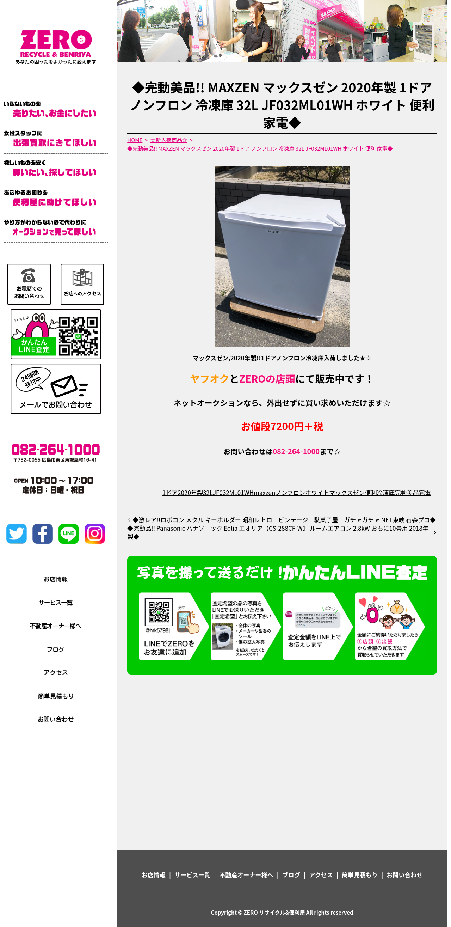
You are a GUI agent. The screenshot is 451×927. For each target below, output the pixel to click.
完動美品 (407, 492)
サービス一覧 (192, 874)
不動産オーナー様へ (246, 874)
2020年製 (190, 492)
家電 (425, 492)
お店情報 (154, 874)
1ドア (170, 492)
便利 (371, 492)
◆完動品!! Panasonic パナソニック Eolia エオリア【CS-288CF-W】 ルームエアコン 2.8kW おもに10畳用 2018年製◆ (277, 532)
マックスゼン (347, 492)
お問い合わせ (404, 874)
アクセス (321, 874)
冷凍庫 (386, 492)
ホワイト (317, 492)
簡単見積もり (360, 874)
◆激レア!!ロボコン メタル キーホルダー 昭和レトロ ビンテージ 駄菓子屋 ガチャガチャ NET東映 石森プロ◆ (284, 520)
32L (208, 492)
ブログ (291, 874)
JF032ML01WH (233, 492)
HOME (134, 140)
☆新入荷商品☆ (168, 140)
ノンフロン (290, 492)
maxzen (264, 492)
